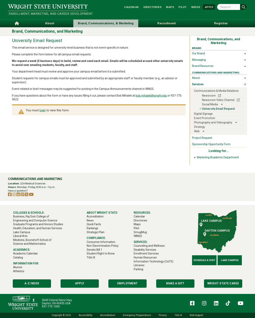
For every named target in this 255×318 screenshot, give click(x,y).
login (42, 110)
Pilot (182, 6)
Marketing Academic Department (218, 157)
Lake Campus (229, 260)
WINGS (195, 6)
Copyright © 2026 (61, 315)
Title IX (178, 315)
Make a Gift (175, 283)
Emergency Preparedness (137, 315)
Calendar (131, 6)
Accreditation (107, 315)
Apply (79, 283)
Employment (127, 283)
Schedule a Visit (204, 260)
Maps (170, 6)
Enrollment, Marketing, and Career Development (48, 14)
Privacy (163, 315)
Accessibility (85, 315)
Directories (152, 6)
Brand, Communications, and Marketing (47, 31)
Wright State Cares (223, 283)
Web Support (196, 315)
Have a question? (18, 190)
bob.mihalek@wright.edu (151, 95)
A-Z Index (32, 283)
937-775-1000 (51, 306)
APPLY (209, 6)
